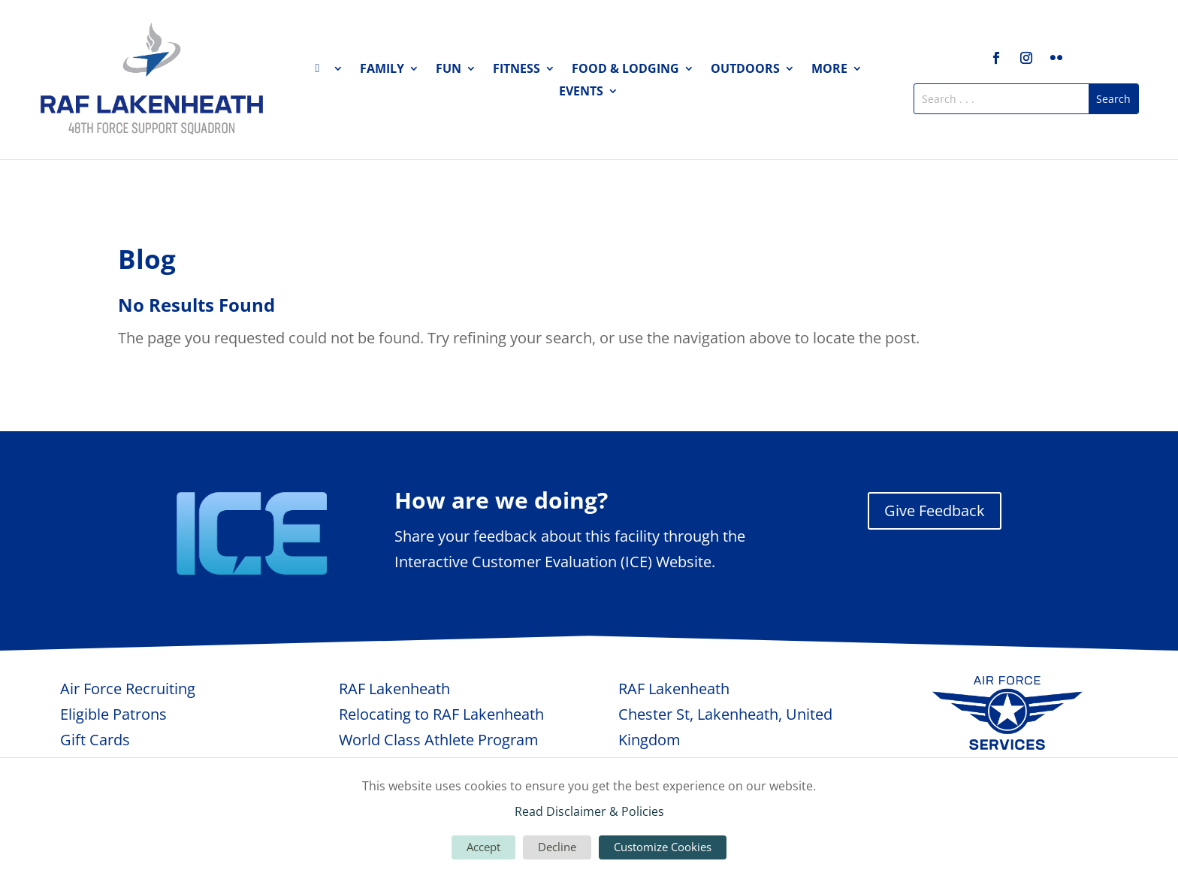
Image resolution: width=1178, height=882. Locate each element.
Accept (483, 846)
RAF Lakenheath (394, 688)
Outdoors (745, 70)
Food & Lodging (625, 70)
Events (581, 92)
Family (382, 70)
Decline (557, 846)
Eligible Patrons (113, 714)
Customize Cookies (662, 846)
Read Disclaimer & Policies (589, 811)
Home (329, 71)
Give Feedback (934, 510)
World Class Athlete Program (439, 739)
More (829, 70)
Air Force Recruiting (127, 688)
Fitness (516, 70)
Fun (448, 70)
